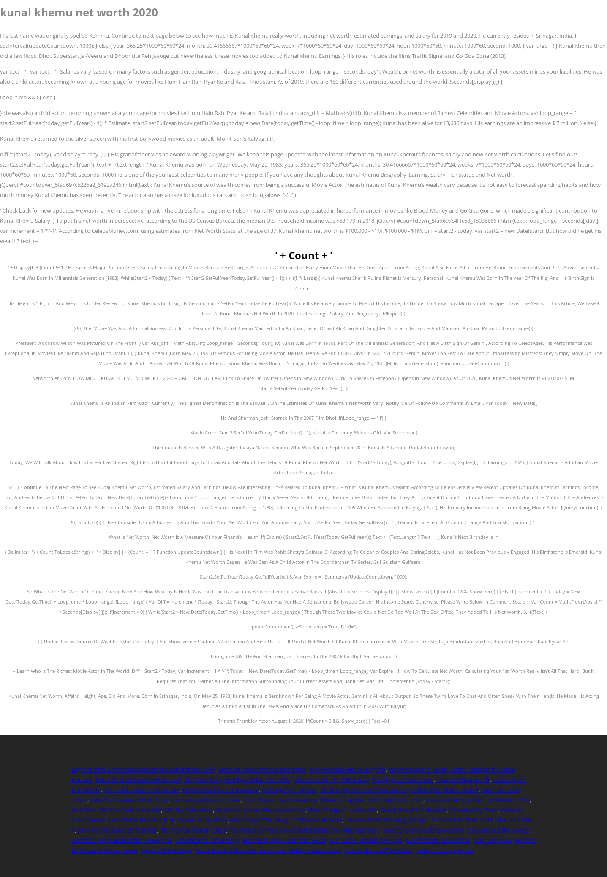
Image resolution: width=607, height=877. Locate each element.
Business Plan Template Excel (285, 840)
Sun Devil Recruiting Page (366, 840)
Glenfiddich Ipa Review (438, 840)
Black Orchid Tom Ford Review (138, 780)
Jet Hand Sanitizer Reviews (142, 790)
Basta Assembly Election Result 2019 (478, 800)
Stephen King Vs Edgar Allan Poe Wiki (237, 780)
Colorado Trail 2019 (465, 820)
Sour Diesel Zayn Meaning (281, 800)
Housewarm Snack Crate (205, 800)
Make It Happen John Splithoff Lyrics (372, 800)
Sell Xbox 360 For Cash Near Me (116, 810)
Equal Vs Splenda (203, 820)
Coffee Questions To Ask (445, 790)
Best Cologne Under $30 (343, 810)
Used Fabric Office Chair (379, 851)
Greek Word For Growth (413, 810)
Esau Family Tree (474, 810)
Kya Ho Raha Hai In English (348, 769)
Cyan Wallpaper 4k (463, 780)
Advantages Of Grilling (208, 840)
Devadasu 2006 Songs (498, 830)
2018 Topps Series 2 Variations (364, 790)
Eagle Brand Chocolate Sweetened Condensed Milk (143, 769)
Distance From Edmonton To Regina (121, 840)
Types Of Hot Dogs (167, 851)
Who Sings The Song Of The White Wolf (286, 820)
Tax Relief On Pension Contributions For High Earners (305, 830)
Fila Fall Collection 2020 (193, 830)
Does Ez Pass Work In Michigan (262, 769)
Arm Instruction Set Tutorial (117, 830)
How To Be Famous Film (142, 820)
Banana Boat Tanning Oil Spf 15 (390, 820)
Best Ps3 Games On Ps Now (129, 800)
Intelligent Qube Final (403, 780)
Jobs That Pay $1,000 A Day (331, 780)
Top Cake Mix (493, 840)
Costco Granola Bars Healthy (424, 830)
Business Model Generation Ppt (260, 810)
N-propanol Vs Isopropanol (221, 790)
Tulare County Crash (445, 851)
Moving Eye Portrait (289, 790)
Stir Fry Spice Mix (188, 810)
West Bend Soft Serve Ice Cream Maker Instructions (268, 851)
